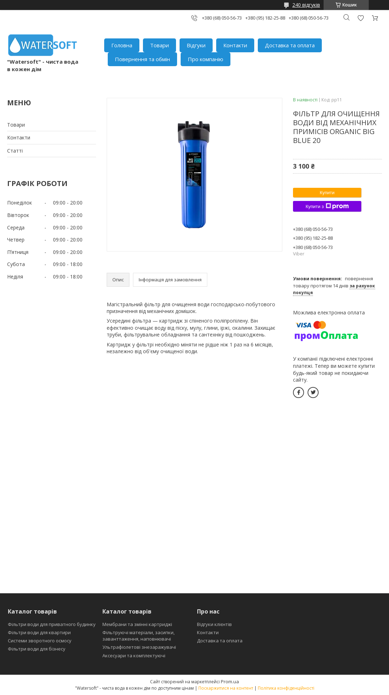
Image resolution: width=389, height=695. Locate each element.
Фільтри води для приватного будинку (52, 624)
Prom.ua (230, 681)
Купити (327, 192)
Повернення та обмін (142, 59)
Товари (159, 45)
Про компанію (205, 59)
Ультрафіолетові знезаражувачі (139, 647)
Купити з (326, 206)
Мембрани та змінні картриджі (137, 624)
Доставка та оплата (290, 45)
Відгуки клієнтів (214, 624)
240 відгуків (306, 4)
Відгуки (196, 45)
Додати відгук (360, 18)
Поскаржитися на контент (225, 688)
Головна (121, 45)
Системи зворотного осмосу (39, 640)
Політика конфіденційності (286, 688)
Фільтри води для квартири (39, 632)
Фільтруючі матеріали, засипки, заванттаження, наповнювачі (138, 635)
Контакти (235, 45)
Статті (15, 150)
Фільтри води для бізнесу (36, 649)
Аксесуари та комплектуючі (133, 655)
